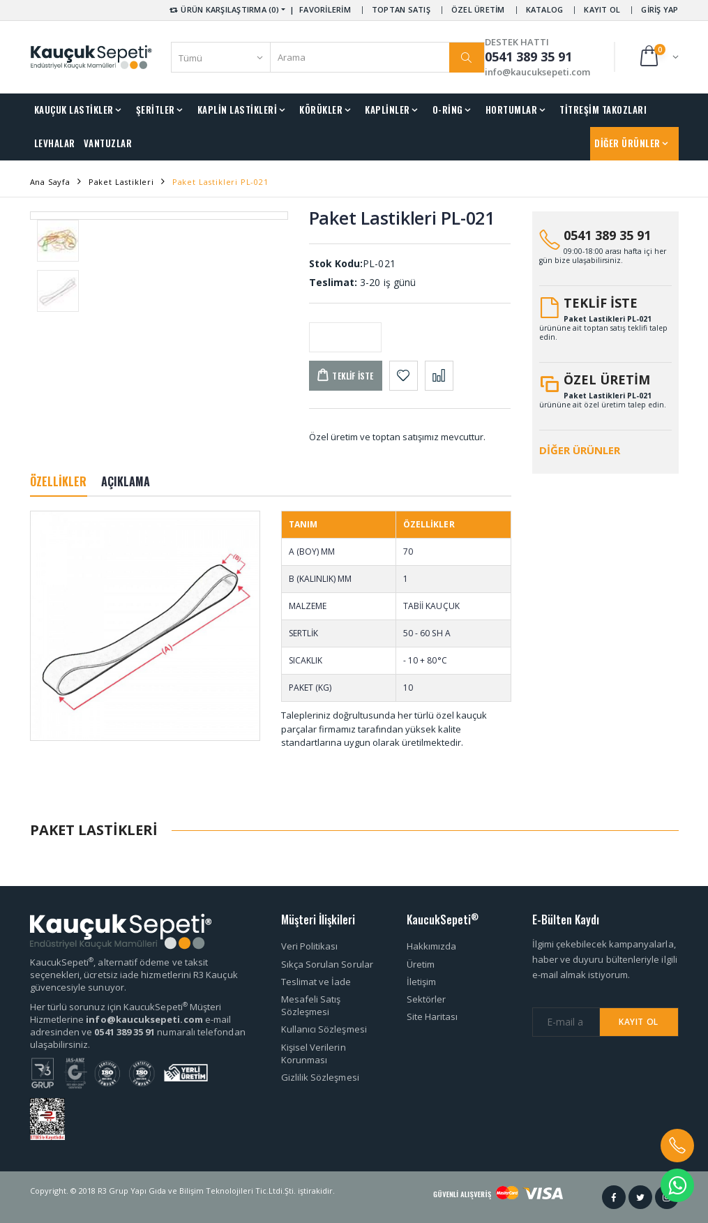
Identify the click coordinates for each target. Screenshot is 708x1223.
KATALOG (545, 9)
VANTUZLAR (108, 143)
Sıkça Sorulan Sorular (327, 964)
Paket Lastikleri (121, 182)
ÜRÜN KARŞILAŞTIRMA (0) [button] (223, 9)
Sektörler (426, 999)
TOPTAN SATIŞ (401, 9)
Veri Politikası (309, 946)
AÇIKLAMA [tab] (126, 481)
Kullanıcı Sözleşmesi (324, 1029)
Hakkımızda (432, 946)
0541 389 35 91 (607, 235)
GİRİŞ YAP (659, 9)
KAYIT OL (602, 9)
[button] (658, 57)
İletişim (422, 981)
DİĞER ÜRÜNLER (627, 143)
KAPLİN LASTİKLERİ (237, 110)
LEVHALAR (54, 143)
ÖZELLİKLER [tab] (58, 481)
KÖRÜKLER (320, 110)
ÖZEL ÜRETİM (478, 9)
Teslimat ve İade (316, 981)
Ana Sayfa (50, 182)
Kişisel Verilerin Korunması (313, 1053)
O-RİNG (447, 110)
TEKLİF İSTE (601, 302)
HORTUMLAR (511, 110)
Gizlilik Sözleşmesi (320, 1077)
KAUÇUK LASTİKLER (74, 110)
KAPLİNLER (387, 110)
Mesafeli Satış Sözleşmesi (311, 1005)
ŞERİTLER (155, 110)
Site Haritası (432, 1016)
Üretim (421, 964)
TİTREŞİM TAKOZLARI (603, 110)
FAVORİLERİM (325, 9)
